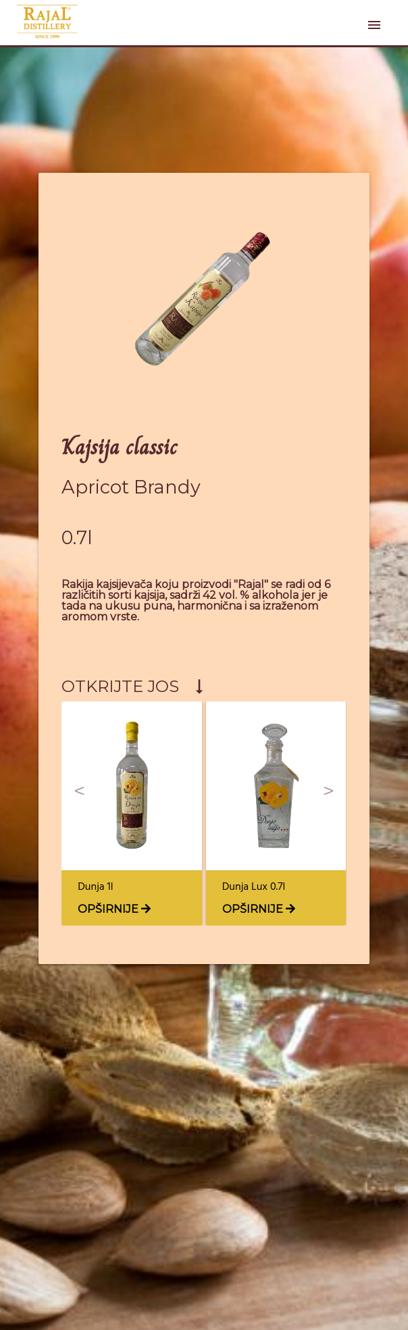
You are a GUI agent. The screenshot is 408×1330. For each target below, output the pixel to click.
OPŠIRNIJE (114, 909)
